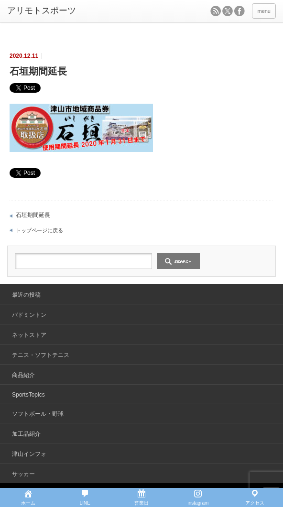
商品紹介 (23, 375)
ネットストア (29, 335)
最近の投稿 (26, 294)
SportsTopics (28, 394)
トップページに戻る (39, 230)
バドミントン (29, 315)
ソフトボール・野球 (38, 413)
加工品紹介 (26, 434)
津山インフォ (29, 454)
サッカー (23, 474)
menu (264, 11)
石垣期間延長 (33, 215)
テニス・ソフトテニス (40, 355)
